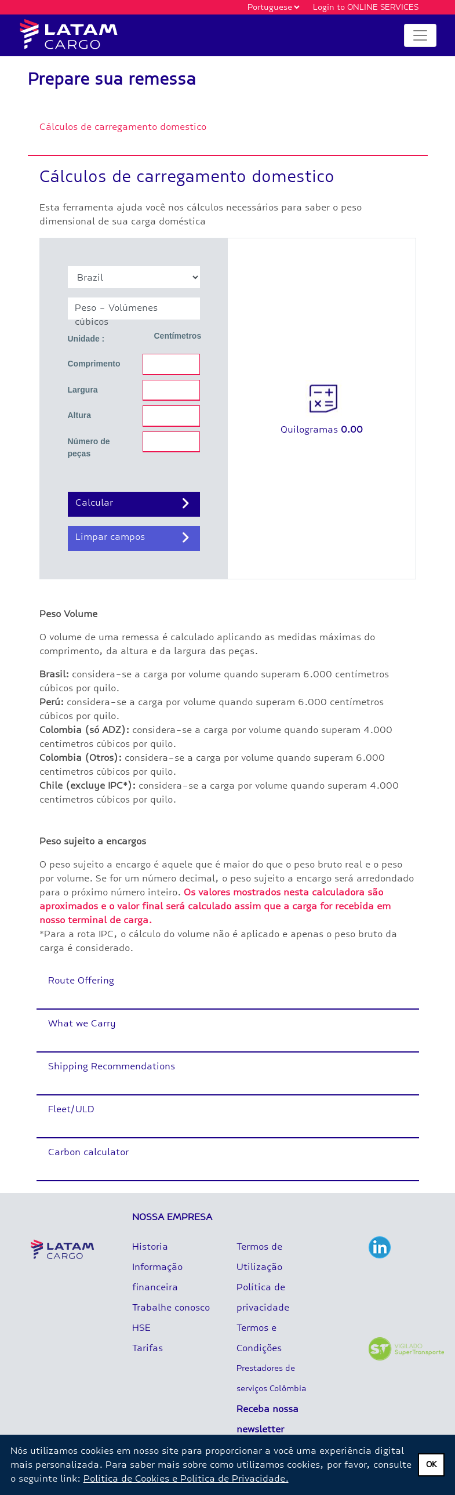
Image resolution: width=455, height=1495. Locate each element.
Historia (150, 1246)
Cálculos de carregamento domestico (122, 127)
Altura (79, 415)
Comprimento (94, 363)
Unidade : (86, 338)
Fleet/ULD (71, 1109)
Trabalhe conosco (171, 1307)
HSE (141, 1328)
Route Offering (81, 980)
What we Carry (82, 1023)
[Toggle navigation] (420, 35)
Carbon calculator (88, 1152)
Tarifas (147, 1348)
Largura (83, 389)
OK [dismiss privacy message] (431, 1464)
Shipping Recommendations (111, 1066)
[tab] (228, 134)
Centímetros (178, 335)
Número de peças (89, 447)
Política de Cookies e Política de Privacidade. (186, 1478)
